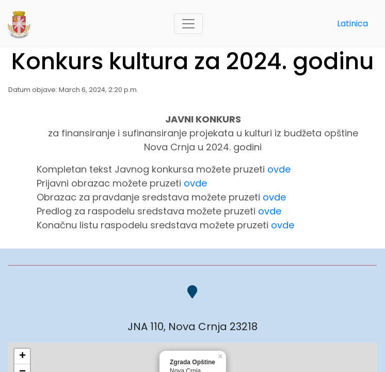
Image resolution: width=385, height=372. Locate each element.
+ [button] (22, 356)
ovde (279, 169)
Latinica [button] (352, 23)
